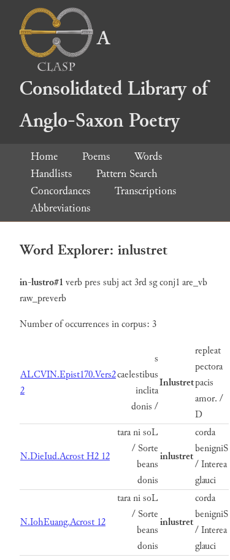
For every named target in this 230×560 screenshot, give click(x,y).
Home (44, 156)
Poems (96, 156)
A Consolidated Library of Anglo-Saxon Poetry (113, 79)
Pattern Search (127, 173)
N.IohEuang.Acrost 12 (62, 522)
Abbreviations (60, 208)
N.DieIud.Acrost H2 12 (65, 456)
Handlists (51, 173)
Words (148, 156)
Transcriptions (145, 191)
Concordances (60, 191)
